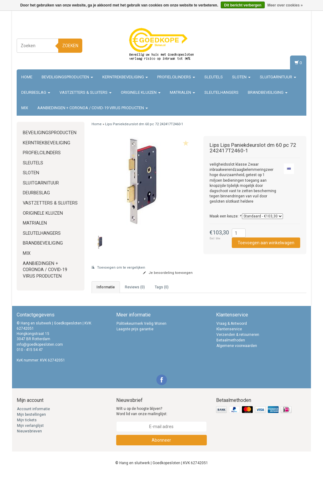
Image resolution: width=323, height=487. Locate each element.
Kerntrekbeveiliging (125, 77)
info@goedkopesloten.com (40, 357)
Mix (24, 107)
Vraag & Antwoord (231, 336)
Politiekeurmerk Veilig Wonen (141, 336)
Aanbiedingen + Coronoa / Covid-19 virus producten (92, 107)
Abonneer (161, 452)
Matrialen (182, 92)
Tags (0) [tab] (162, 287)
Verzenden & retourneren (237, 347)
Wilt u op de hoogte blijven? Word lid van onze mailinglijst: (141, 423)
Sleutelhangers (221, 92)
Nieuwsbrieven (29, 443)
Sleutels (213, 77)
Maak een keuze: (225, 216)
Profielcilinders (176, 77)
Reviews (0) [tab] (135, 287)
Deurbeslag (35, 92)
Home (26, 77)
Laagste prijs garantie (135, 341)
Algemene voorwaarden (236, 358)
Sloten (241, 77)
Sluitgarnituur (278, 77)
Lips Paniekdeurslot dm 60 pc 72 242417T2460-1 (144, 124)
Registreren (292, 45)
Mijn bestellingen (31, 427)
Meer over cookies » (285, 5)
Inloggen (295, 39)
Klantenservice (229, 341)
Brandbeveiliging (268, 92)
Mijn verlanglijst (30, 438)
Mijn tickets (27, 432)
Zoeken (70, 45)
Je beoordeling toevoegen (168, 273)
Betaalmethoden (230, 352)
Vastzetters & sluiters (85, 92)
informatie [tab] (105, 287)
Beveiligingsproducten (67, 77)
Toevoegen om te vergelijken (118, 268)
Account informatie (33, 421)
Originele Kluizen (141, 92)
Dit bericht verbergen (242, 5)
